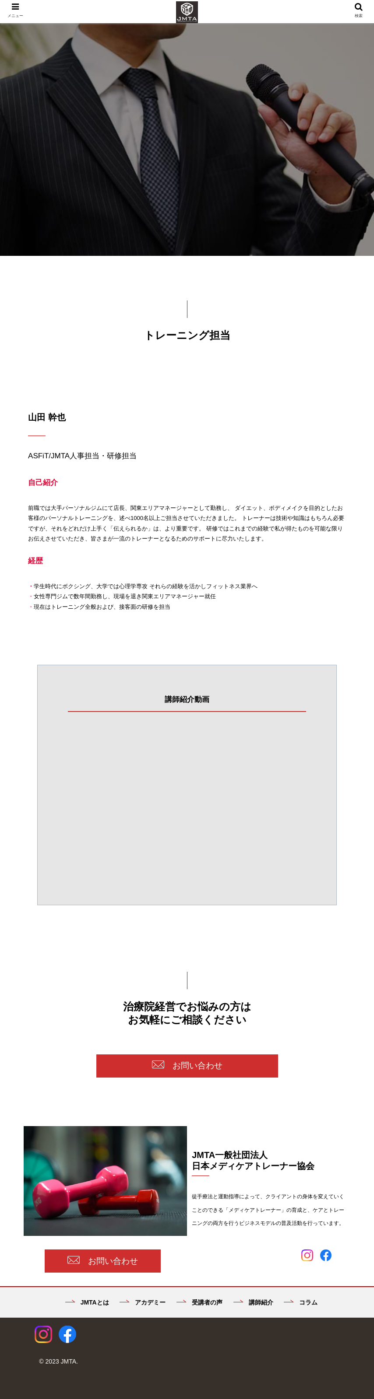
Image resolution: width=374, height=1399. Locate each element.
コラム (301, 1302)
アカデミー (143, 1302)
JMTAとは (87, 1302)
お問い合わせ (187, 1065)
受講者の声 (199, 1302)
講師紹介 (253, 1302)
